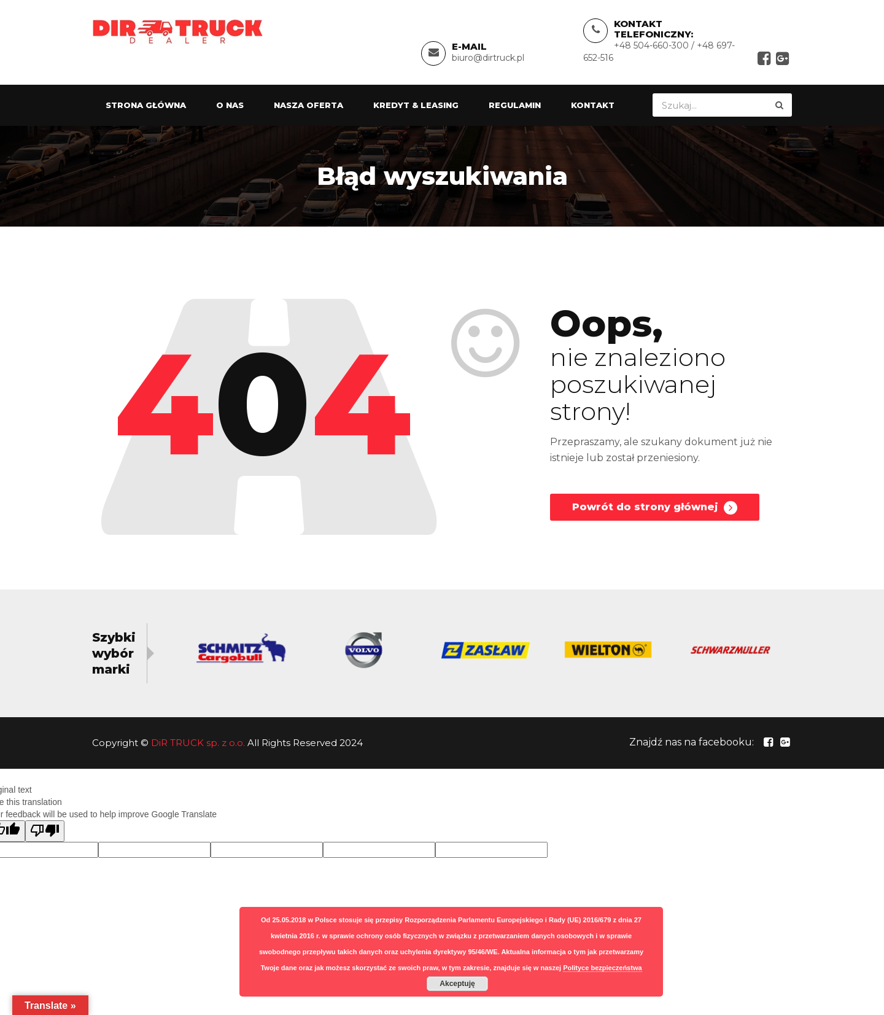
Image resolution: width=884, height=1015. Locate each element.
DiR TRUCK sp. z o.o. (198, 743)
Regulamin (515, 105)
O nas (230, 105)
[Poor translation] (44, 831)
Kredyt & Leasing (416, 105)
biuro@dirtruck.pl (488, 57)
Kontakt (593, 105)
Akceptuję (457, 983)
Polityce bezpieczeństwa (602, 967)
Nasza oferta (308, 105)
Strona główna (146, 105)
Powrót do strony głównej (654, 508)
